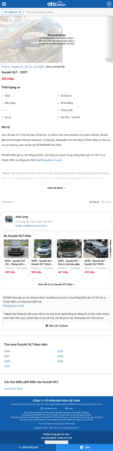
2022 (7, 351)
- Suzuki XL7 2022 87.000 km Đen (95, 262)
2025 (60, 361)
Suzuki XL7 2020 (13, 388)
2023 (60, 351)
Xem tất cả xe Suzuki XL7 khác (55, 284)
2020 (7, 361)
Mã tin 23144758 (55, 66)
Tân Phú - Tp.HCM (70, 117)
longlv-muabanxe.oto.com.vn (31, 225)
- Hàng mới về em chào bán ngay (15, 262)
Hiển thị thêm (55, 188)
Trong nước (67, 110)
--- (6, 110)
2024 (60, 356)
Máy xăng (10, 103)
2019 (7, 366)
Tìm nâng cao (13, 12)
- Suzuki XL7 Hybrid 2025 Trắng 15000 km (42, 262)
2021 (7, 95)
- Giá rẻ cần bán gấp (69, 262)
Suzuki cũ (17, 66)
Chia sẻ (94, 202)
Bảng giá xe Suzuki (51, 160)
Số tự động (67, 103)
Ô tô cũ (6, 66)
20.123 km (66, 95)
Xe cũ (8, 117)
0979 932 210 (28, 447)
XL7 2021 (39, 66)
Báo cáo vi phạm (56, 325)
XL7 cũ (28, 66)
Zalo (87, 447)
